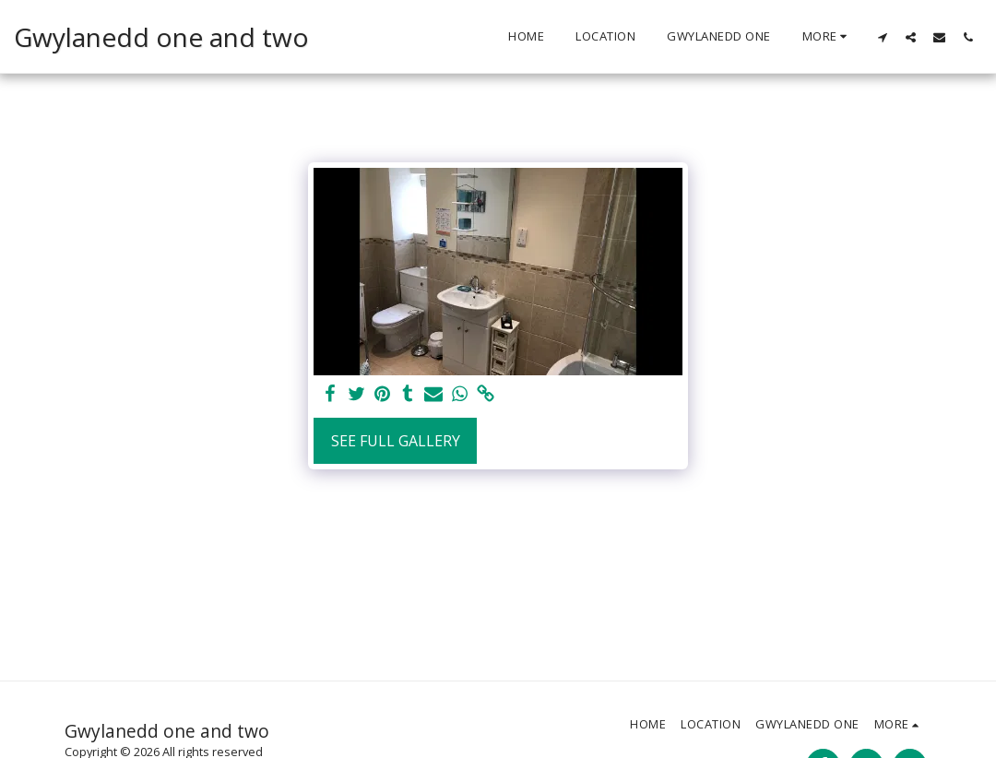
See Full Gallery (395, 441)
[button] (882, 36)
